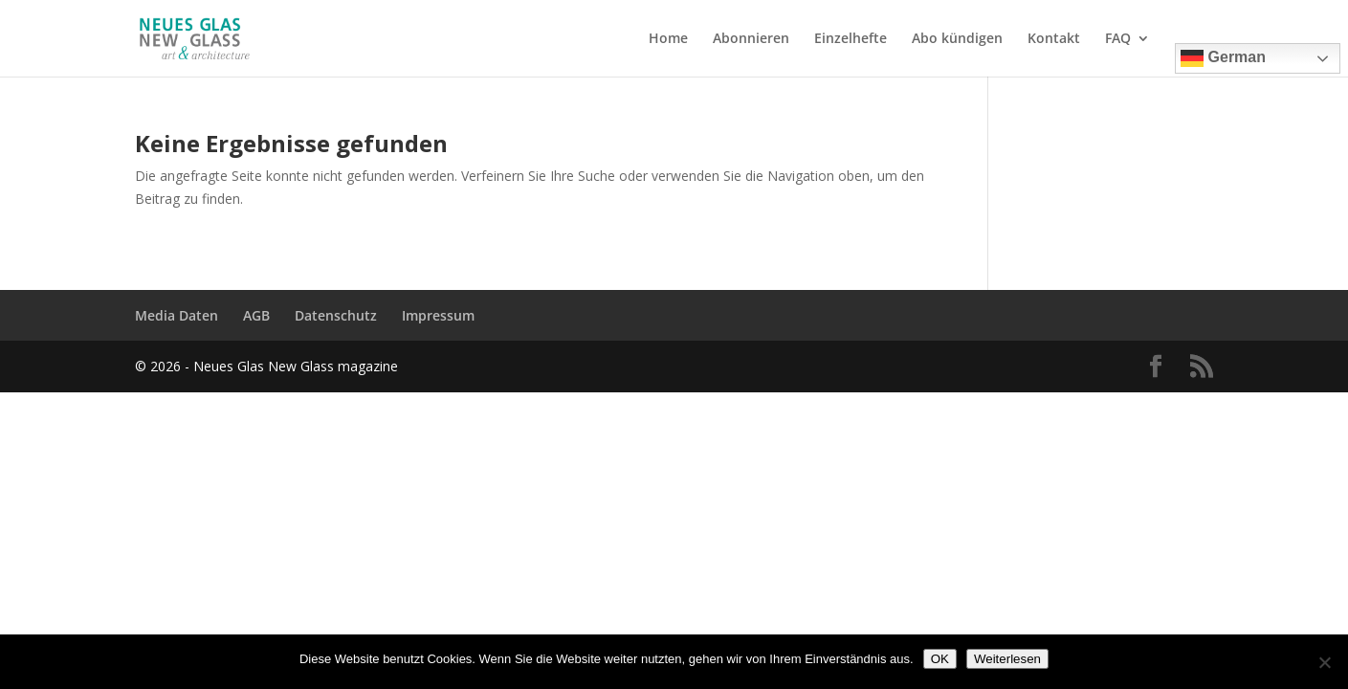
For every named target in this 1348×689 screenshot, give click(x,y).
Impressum (438, 315)
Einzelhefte (850, 39)
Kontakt (1054, 39)
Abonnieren (751, 39)
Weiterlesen (1007, 659)
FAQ (1118, 39)
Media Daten (176, 315)
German (1223, 58)
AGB (256, 315)
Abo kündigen (957, 39)
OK (940, 659)
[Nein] (1324, 662)
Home (668, 39)
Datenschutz (336, 315)
